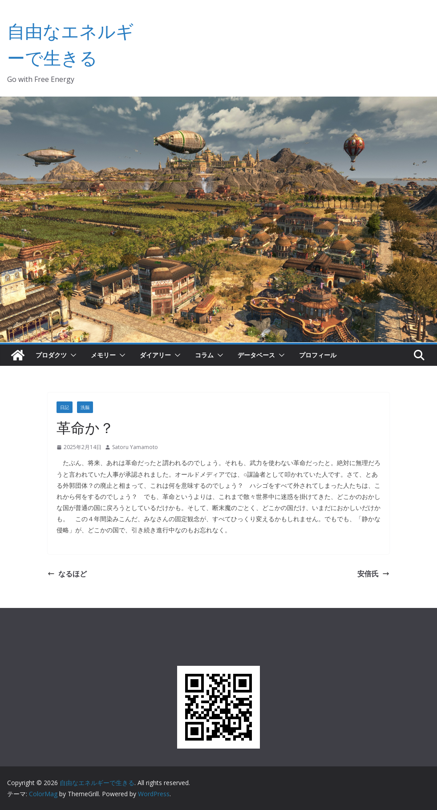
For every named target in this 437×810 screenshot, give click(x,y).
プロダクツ (51, 355)
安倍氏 (373, 574)
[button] (72, 355)
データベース (256, 355)
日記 (64, 407)
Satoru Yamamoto (135, 447)
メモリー (103, 355)
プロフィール (317, 355)
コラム (204, 355)
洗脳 (85, 407)
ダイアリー (155, 355)
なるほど (67, 574)
